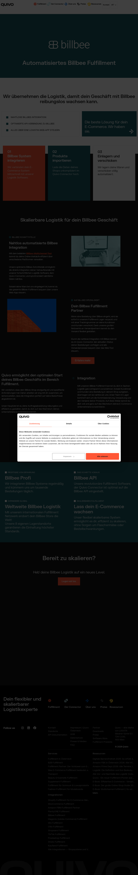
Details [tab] (69, 423)
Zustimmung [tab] (34, 423)
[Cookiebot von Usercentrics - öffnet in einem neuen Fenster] (109, 417)
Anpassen (68, 456)
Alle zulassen (102, 456)
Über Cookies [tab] (103, 423)
